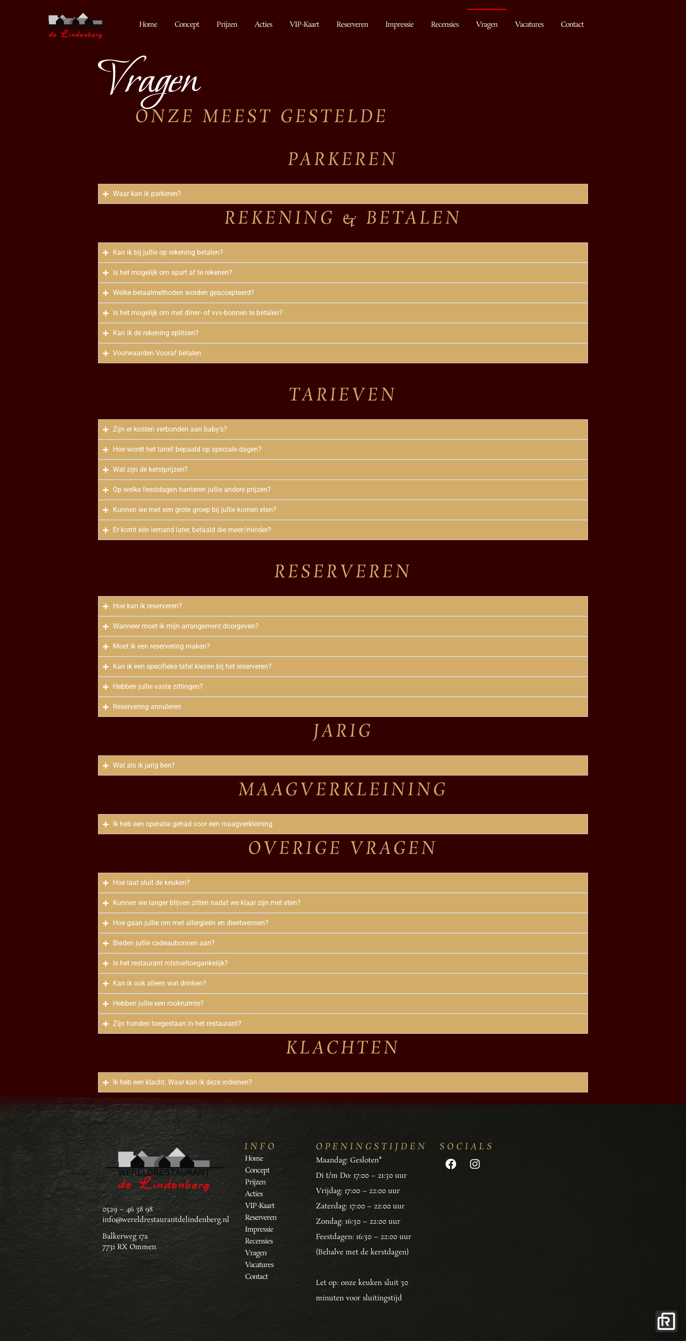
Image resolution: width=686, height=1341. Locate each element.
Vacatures (529, 25)
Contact (572, 25)
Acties (263, 25)
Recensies (444, 25)
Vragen (486, 25)
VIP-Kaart (304, 25)
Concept (187, 25)
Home (148, 25)
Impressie (399, 25)
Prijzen (227, 25)
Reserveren (352, 25)
